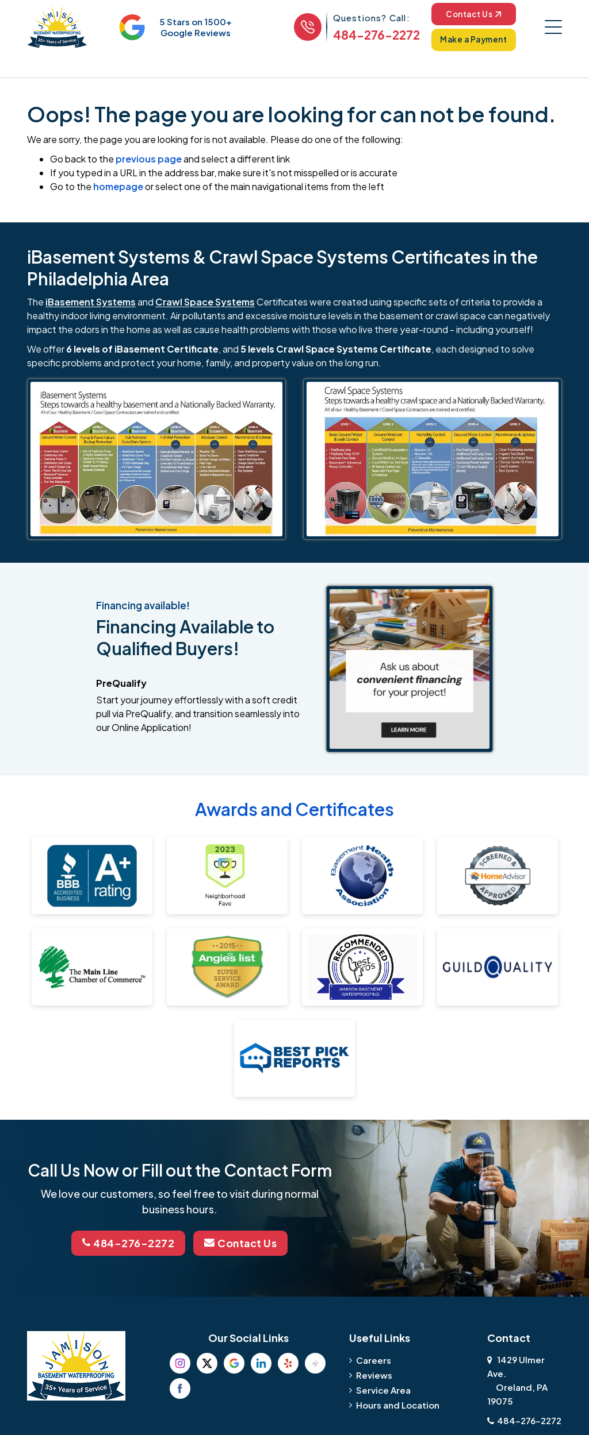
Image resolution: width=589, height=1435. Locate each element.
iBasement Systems (90, 302)
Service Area (383, 1389)
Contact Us (471, 14)
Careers (373, 1360)
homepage (118, 187)
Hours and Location (397, 1404)
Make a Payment (472, 40)
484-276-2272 (373, 35)
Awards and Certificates (294, 810)
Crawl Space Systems (205, 302)
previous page (149, 159)
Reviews (374, 1375)
